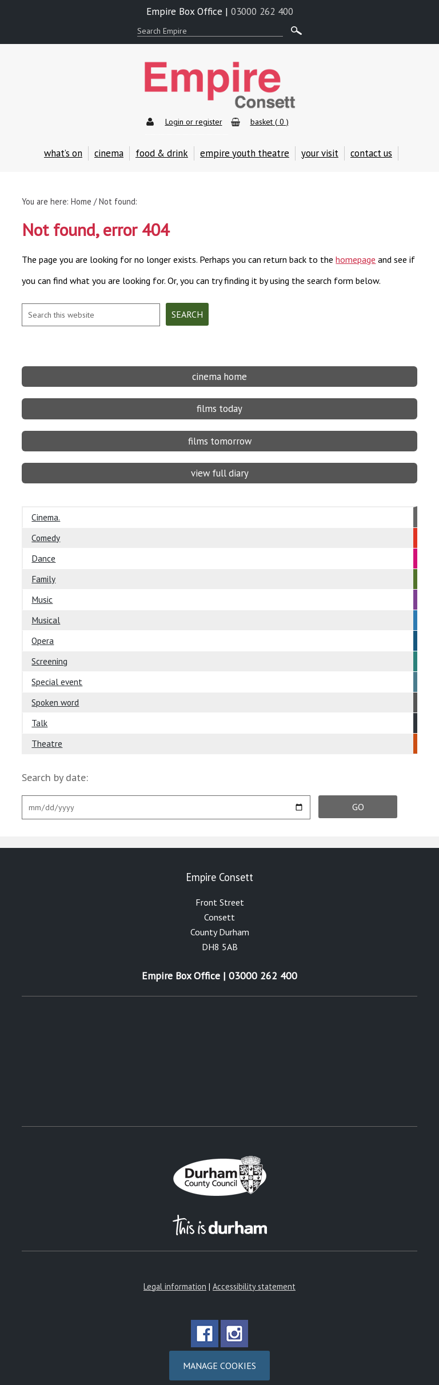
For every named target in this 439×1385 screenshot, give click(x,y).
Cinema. (45, 504)
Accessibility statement (254, 1273)
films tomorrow (220, 428)
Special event (56, 669)
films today (219, 396)
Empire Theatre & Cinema (219, 85)
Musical (45, 607)
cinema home (219, 364)
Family (43, 566)
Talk (39, 710)
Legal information (174, 1273)
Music (42, 587)
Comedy (45, 525)
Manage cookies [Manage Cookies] (219, 1353)
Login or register (193, 122)
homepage (356, 253)
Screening (49, 648)
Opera (42, 628)
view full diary (220, 460)
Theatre (46, 730)
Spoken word (55, 689)
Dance (43, 545)
